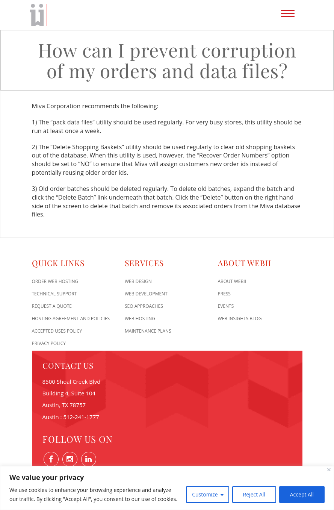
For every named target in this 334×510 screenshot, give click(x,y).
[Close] (329, 469)
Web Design (138, 281)
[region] (167, 488)
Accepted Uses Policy (57, 331)
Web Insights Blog (240, 318)
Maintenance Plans (148, 331)
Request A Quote (52, 306)
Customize (205, 494)
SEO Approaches (144, 306)
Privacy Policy (49, 343)
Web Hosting (140, 318)
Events (226, 306)
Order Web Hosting (55, 281)
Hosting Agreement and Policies (71, 318)
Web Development (146, 294)
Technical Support (54, 294)
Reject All (254, 494)
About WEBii (232, 281)
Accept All (302, 494)
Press (224, 294)
